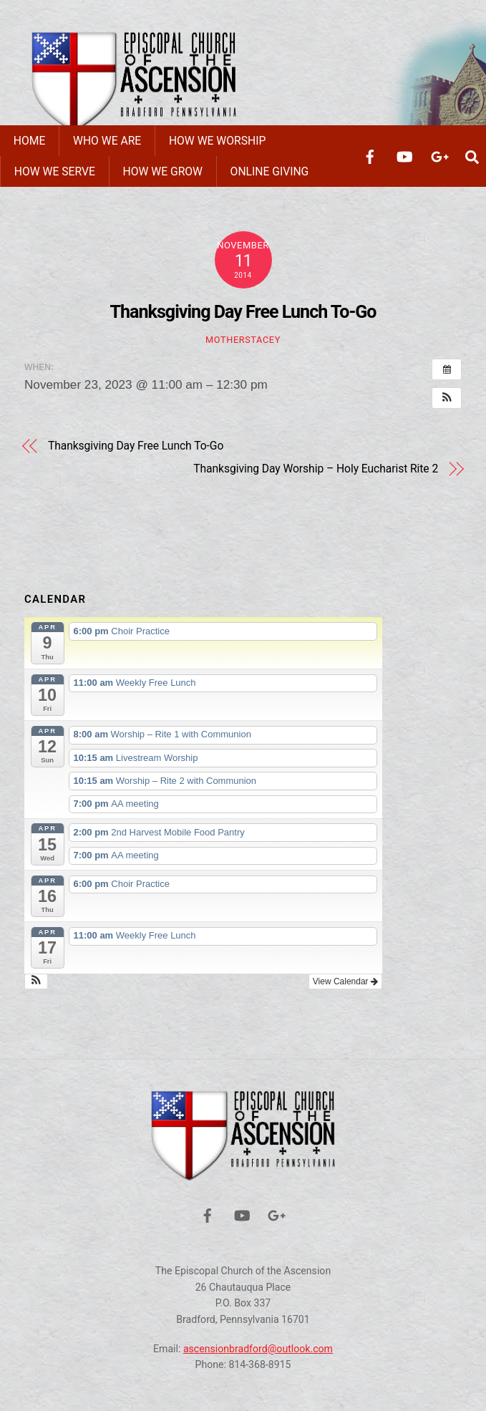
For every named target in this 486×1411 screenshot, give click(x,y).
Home (30, 140)
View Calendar (345, 981)
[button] (446, 398)
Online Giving (269, 171)
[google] (438, 156)
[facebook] (370, 156)
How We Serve (54, 171)
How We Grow (163, 171)
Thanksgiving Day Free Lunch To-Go (243, 311)
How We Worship (217, 140)
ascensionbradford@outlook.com (258, 1348)
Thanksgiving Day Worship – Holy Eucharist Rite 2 (315, 468)
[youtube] (404, 156)
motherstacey (243, 339)
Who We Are (107, 140)
